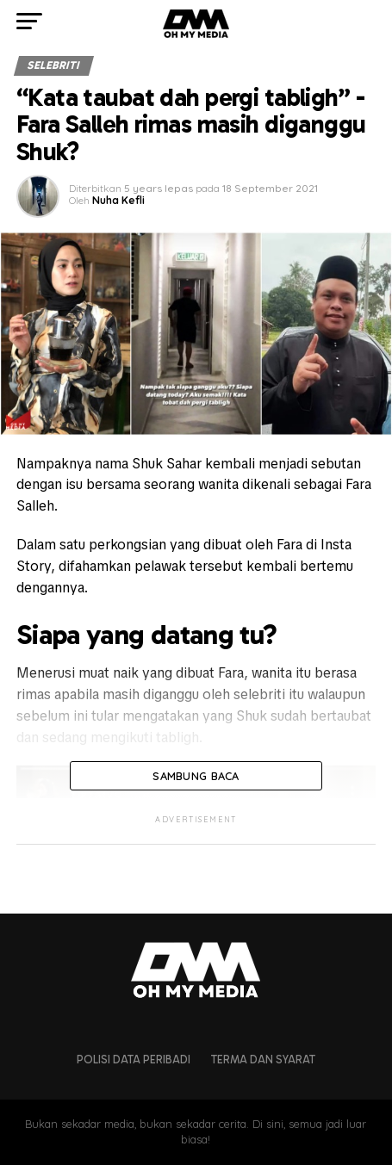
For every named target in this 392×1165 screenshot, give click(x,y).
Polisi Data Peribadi (133, 1059)
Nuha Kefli (118, 200)
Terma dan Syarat (263, 1059)
